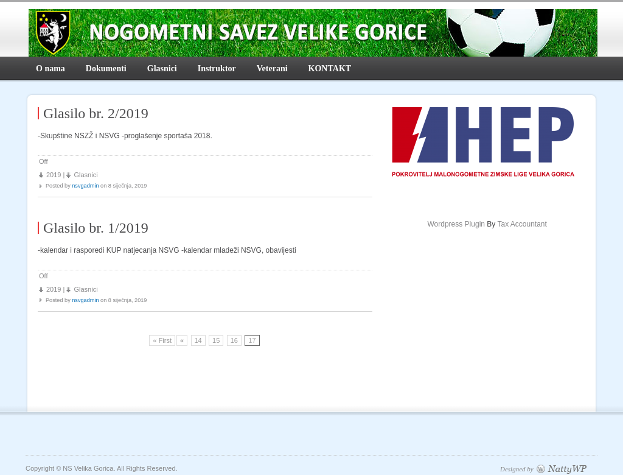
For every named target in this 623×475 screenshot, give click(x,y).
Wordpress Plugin (456, 224)
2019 (53, 174)
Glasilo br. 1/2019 (95, 228)
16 (234, 340)
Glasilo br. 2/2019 (95, 113)
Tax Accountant (521, 224)
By (486, 224)
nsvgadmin (85, 186)
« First (162, 340)
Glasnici (85, 174)
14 (198, 340)
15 (216, 340)
